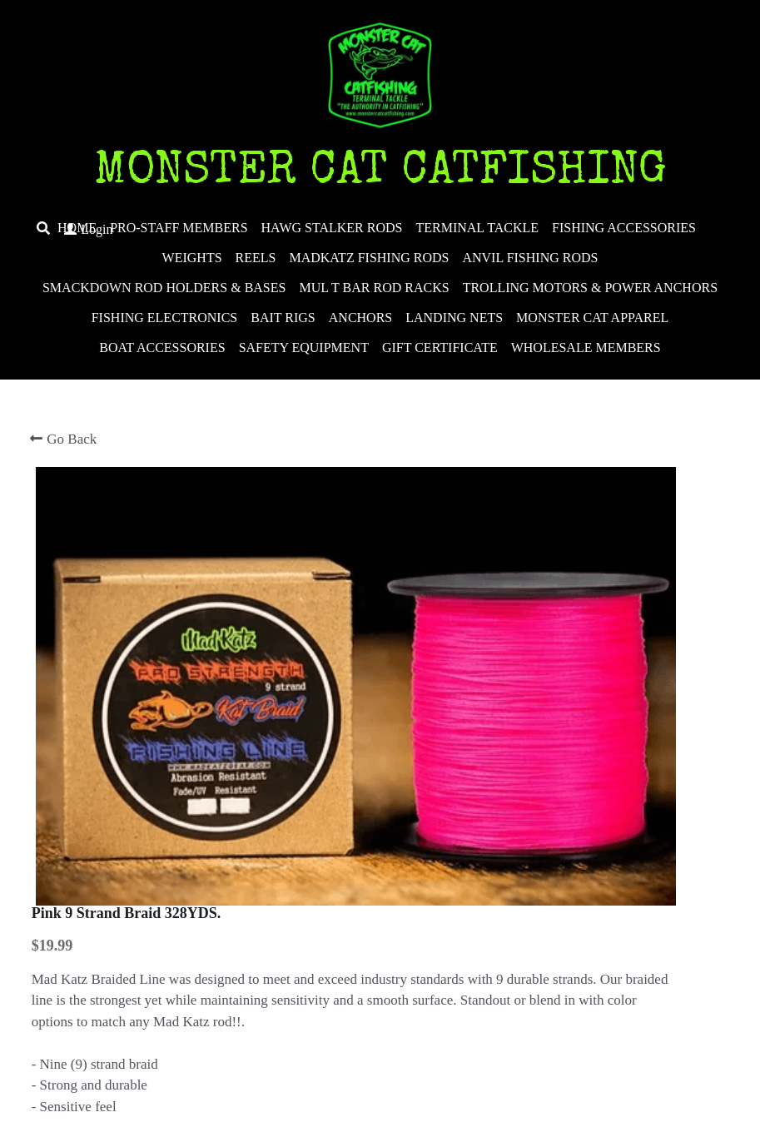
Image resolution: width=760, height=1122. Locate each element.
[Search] (43, 228)
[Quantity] (585, 840)
